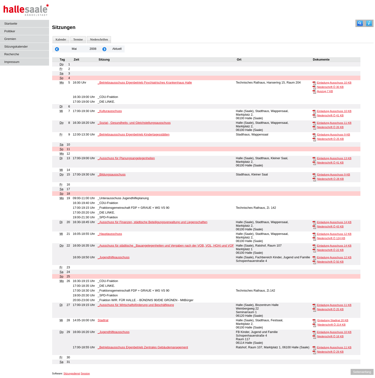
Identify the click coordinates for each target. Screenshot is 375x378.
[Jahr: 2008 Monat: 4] (57, 48)
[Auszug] (314, 91)
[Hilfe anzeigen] (369, 23)
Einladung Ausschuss (334, 82)
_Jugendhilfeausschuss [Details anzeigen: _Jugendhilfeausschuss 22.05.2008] (113, 257)
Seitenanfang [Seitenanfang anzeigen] (362, 372)
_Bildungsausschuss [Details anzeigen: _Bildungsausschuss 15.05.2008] (112, 174)
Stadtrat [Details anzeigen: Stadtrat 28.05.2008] (103, 320)
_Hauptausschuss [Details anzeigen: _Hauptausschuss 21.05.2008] (110, 234)
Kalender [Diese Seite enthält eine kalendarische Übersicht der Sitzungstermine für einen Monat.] (61, 39)
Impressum (11, 62)
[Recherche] (359, 23)
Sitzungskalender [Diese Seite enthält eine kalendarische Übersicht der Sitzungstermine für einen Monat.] (16, 46)
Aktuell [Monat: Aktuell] (116, 49)
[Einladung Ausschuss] (314, 82)
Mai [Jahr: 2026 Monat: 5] (74, 49)
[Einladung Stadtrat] (314, 320)
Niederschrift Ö (330, 86)
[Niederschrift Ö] (314, 87)
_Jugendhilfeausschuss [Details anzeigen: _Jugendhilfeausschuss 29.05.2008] (113, 332)
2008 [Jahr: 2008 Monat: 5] (92, 49)
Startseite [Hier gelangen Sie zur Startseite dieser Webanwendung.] (10, 23)
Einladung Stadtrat (332, 320)
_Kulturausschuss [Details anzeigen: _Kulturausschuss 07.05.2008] (110, 111)
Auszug (325, 91)
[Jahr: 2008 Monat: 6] (104, 48)
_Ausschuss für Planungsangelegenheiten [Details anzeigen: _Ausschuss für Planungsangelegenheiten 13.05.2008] (126, 158)
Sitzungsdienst (72, 373)
